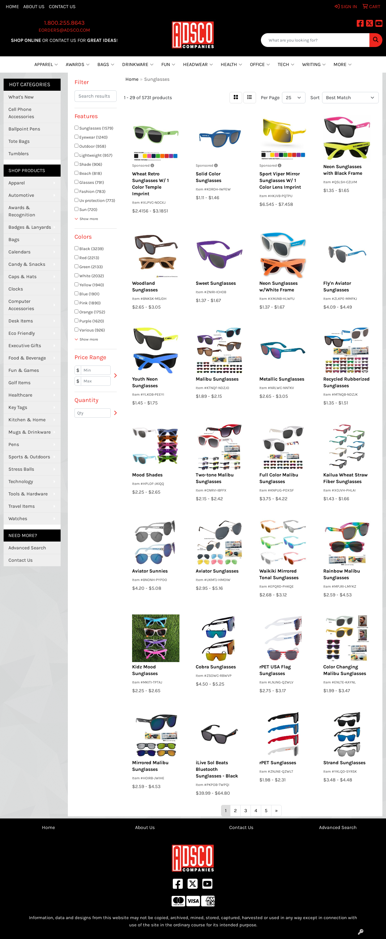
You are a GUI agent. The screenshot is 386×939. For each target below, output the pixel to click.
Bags (105, 64)
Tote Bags (19, 141)
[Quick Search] (315, 40)
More (343, 64)
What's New (21, 97)
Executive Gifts (24, 345)
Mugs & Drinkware (29, 432)
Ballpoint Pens (24, 129)
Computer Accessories (21, 304)
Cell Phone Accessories (21, 112)
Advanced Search (27, 548)
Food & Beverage (27, 358)
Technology (20, 481)
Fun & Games (23, 370)
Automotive (21, 195)
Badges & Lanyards (29, 227)
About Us (34, 6)
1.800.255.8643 (64, 22)
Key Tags (17, 407)
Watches (17, 518)
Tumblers (18, 153)
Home (12, 6)
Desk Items (20, 321)
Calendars (19, 252)
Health (231, 64)
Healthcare (20, 395)
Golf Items (19, 382)
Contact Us (62, 6)
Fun (168, 64)
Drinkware (137, 64)
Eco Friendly (21, 333)
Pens (13, 444)
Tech (286, 64)
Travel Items (21, 506)
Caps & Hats (22, 276)
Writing (314, 64)
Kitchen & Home (27, 419)
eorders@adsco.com (64, 30)
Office (260, 64)
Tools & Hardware (28, 494)
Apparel (46, 64)
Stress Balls (21, 469)
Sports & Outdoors (29, 457)
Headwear (198, 64)
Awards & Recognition (21, 211)
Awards (78, 64)
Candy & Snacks (26, 264)
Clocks (15, 289)
